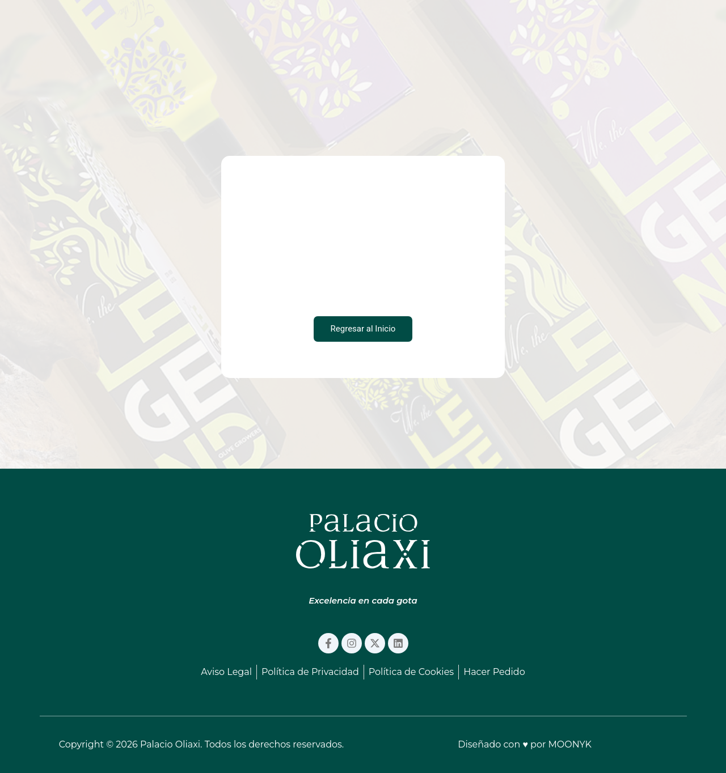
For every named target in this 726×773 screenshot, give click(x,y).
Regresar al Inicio (363, 329)
